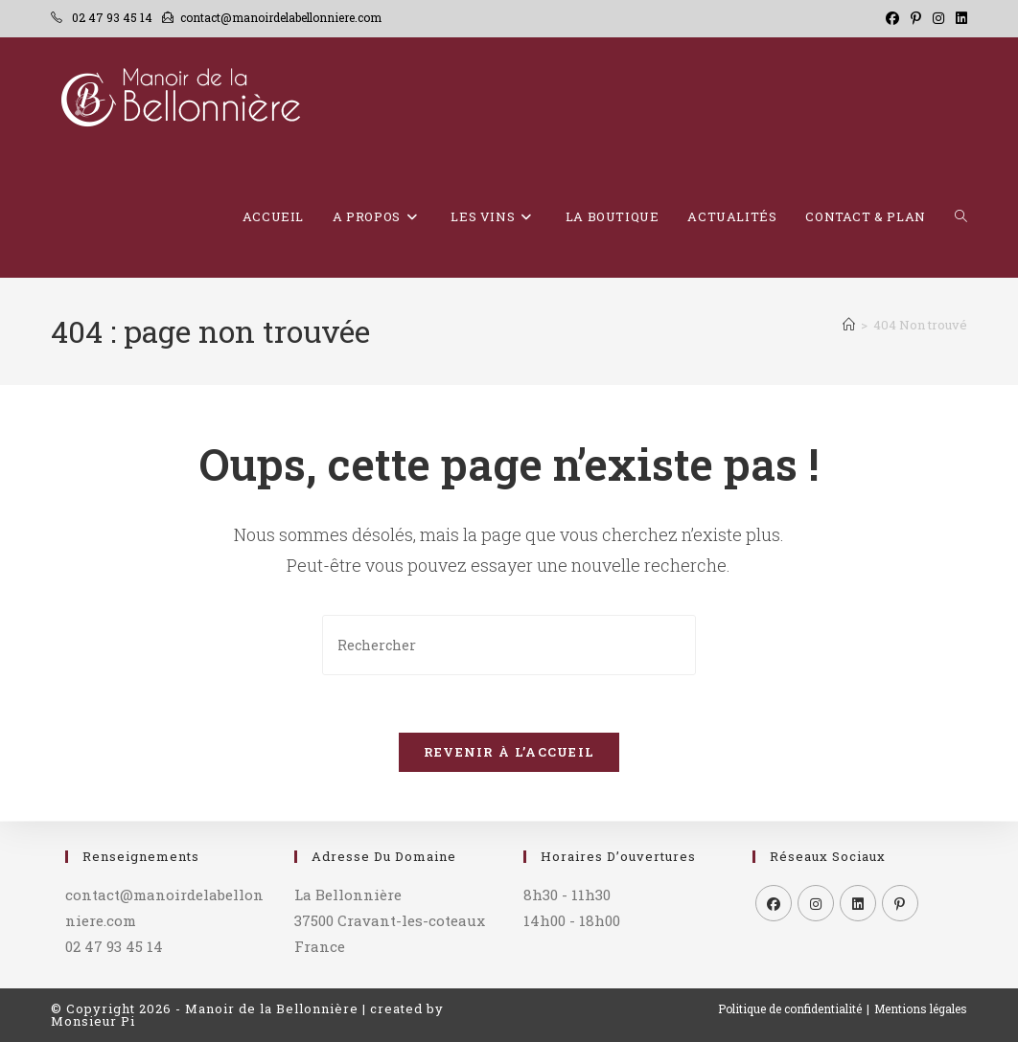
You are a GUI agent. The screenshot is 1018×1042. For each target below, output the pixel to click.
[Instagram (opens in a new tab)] (938, 18)
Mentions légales (920, 1008)
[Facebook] (773, 903)
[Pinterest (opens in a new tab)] (916, 18)
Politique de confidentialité (790, 1008)
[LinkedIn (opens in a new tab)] (958, 18)
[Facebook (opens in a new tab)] (892, 18)
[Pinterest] (900, 903)
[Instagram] (816, 903)
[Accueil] (849, 324)
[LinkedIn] (858, 903)
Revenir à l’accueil (509, 752)
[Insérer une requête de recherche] (509, 645)
